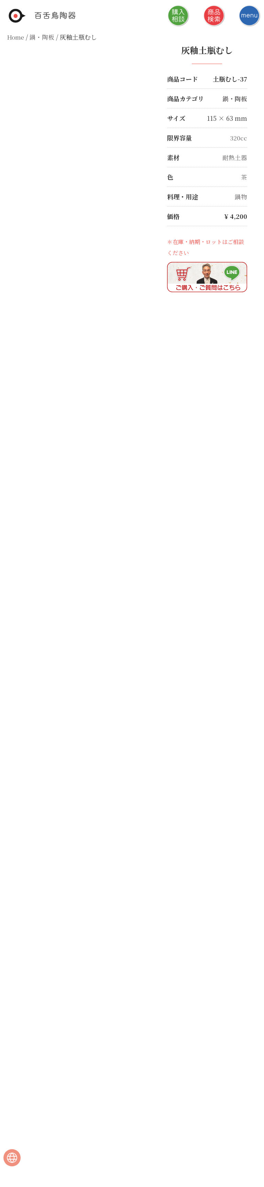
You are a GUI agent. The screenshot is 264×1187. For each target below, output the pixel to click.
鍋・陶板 (43, 36)
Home (16, 36)
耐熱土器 (234, 157)
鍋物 (241, 196)
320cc (238, 137)
